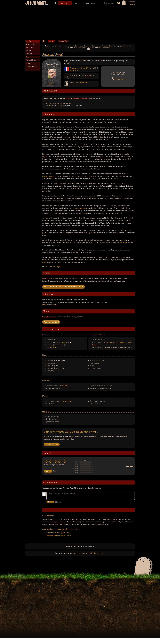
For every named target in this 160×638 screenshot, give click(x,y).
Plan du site (94, 553)
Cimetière (64, 3)
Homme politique (126, 342)
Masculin (53, 347)
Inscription (131, 2)
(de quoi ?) (90, 75)
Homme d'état (114, 342)
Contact (102, 553)
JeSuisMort (35, 3)
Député (106, 342)
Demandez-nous (52, 444)
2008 (77, 70)
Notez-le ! (51, 84)
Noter (49, 106)
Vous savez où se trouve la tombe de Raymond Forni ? (63, 286)
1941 (87, 68)
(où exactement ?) (82, 83)
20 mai (83, 68)
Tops (76, 3)
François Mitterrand (49, 176)
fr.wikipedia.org (54, 267)
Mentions (85, 553)
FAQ (79, 553)
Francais (73, 68)
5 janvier (65, 401)
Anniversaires (90, 3)
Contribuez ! (119, 80)
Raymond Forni (63, 41)
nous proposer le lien (59, 522)
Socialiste (95, 345)
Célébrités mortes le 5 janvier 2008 (58, 533)
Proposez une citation (49, 305)
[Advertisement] (80, 23)
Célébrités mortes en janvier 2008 (57, 535)
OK (88, 49)
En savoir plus (106, 47)
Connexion (131, 4)
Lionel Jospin (122, 242)
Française (65, 342)
